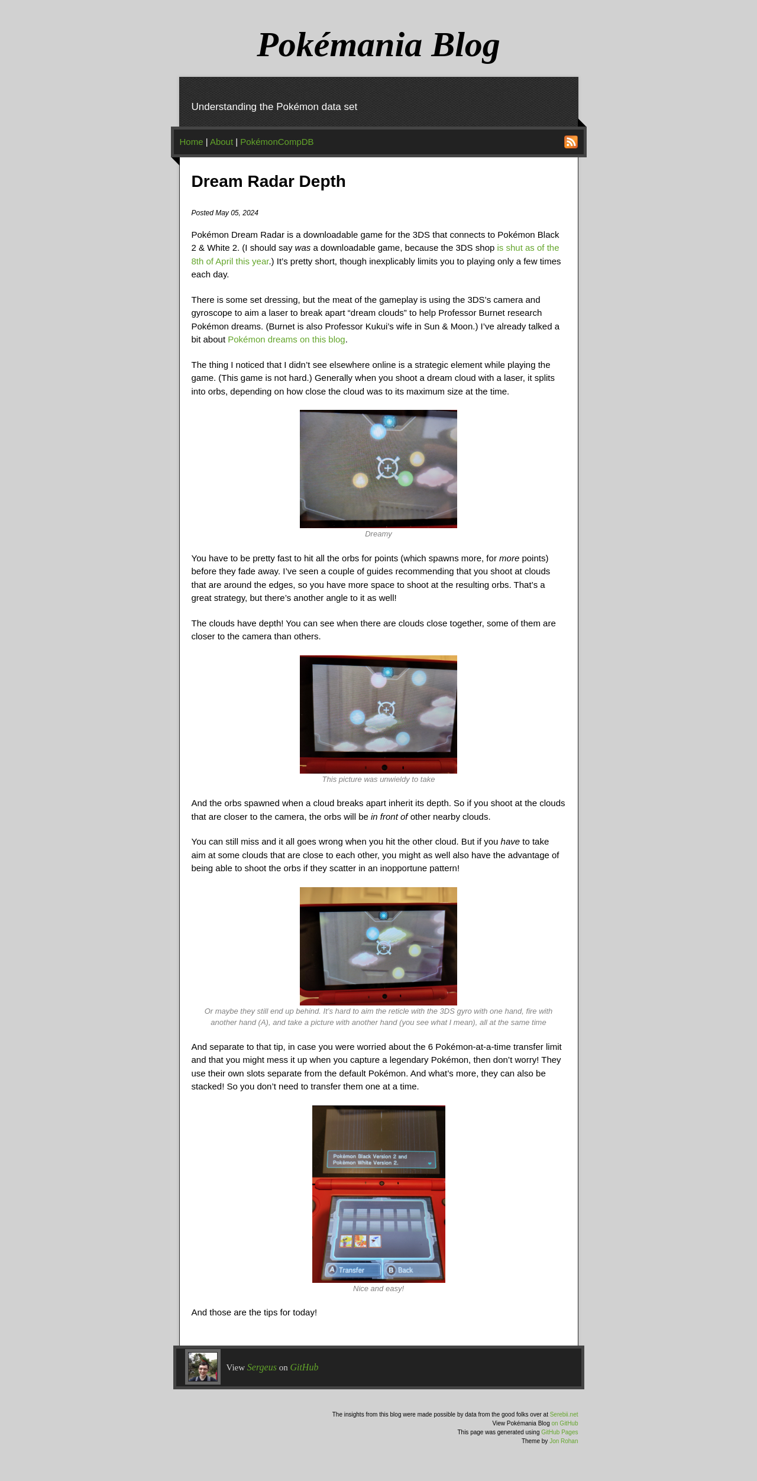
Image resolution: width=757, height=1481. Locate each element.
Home (191, 142)
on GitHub (564, 1423)
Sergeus (262, 1367)
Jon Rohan (563, 1441)
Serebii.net (564, 1414)
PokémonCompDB (276, 142)
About (221, 142)
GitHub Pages (559, 1432)
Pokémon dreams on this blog (286, 339)
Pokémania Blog (378, 44)
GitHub (304, 1367)
